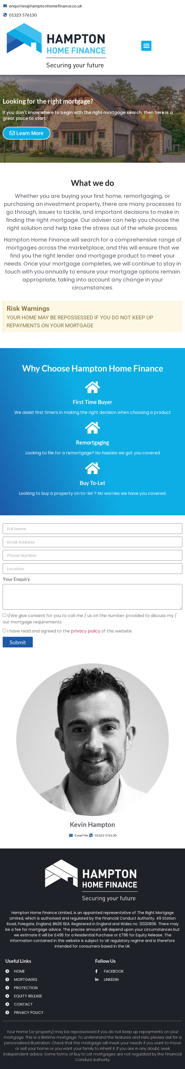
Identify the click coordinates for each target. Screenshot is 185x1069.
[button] (146, 46)
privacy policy (85, 631)
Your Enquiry (16, 579)
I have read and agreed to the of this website (69, 631)
